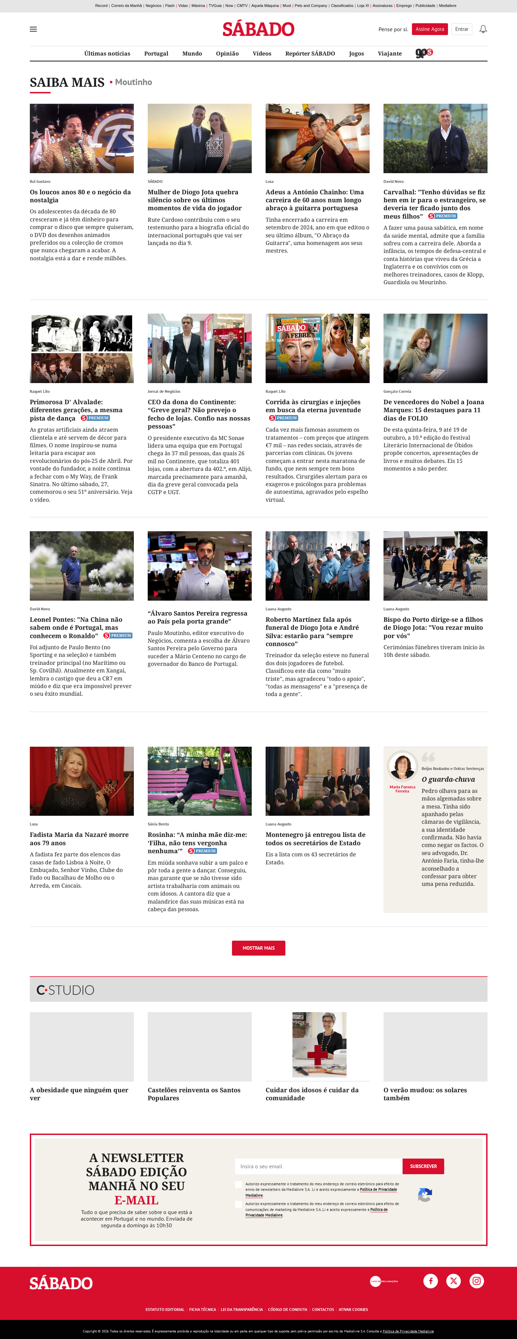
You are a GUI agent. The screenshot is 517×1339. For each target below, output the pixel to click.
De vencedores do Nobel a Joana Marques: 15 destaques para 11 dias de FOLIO (434, 410)
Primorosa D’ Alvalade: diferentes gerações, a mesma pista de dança (76, 410)
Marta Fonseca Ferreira (402, 788)
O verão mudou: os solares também (425, 1094)
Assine (430, 29)
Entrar (461, 29)
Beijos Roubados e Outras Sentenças (453, 768)
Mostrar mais (259, 948)
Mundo (192, 53)
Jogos (356, 53)
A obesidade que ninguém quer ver (79, 1094)
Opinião (227, 53)
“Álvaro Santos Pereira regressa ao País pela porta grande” (198, 617)
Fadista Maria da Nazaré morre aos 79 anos (79, 838)
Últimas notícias (107, 53)
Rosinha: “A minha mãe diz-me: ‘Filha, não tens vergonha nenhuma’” (197, 842)
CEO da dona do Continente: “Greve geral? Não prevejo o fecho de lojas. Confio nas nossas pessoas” (199, 414)
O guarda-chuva (448, 779)
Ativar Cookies (353, 1309)
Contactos (323, 1309)
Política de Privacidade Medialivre (408, 1331)
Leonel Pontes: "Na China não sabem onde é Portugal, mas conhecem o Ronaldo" (76, 627)
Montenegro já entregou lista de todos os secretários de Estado (315, 838)
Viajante (390, 53)
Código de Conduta (287, 1309)
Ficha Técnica (202, 1309)
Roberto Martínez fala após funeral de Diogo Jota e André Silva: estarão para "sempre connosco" (312, 631)
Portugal (156, 53)
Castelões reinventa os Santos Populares (194, 1094)
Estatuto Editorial (165, 1309)
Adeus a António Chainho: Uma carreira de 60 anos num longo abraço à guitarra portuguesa (315, 200)
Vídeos (262, 53)
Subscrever (423, 1166)
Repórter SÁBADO (310, 53)
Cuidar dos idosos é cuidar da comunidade (312, 1094)
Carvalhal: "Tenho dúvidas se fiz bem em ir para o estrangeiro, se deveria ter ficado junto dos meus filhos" (435, 204)
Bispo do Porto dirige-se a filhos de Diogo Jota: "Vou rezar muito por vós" (433, 627)
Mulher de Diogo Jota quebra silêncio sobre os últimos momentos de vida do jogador (195, 200)
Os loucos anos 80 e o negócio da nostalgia (80, 196)
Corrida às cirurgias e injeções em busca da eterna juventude (313, 406)
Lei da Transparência (242, 1309)
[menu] (33, 29)
